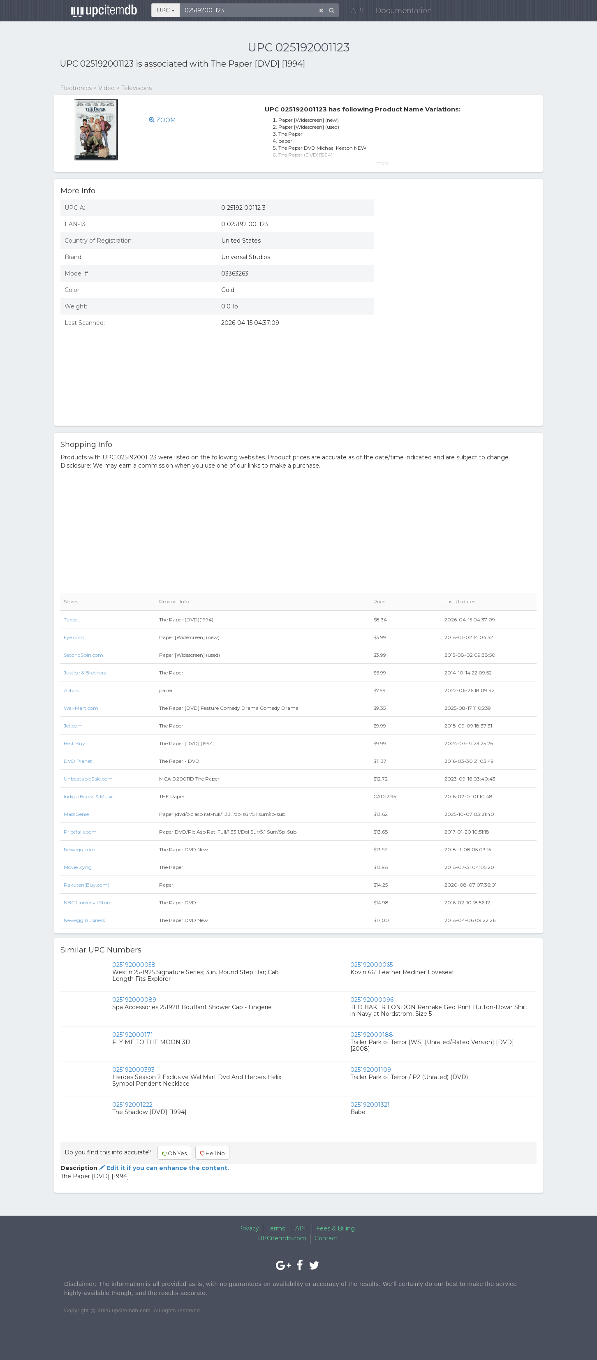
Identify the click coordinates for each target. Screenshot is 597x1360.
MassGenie (76, 814)
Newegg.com (79, 849)
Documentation (399, 12)
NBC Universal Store (87, 902)
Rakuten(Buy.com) (86, 885)
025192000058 (133, 964)
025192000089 (134, 999)
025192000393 (133, 1069)
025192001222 (132, 1104)
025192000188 (371, 1034)
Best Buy (74, 743)
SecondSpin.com (83, 655)
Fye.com (74, 637)
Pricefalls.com (80, 832)
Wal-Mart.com (81, 708)
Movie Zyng (78, 867)
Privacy (248, 1228)
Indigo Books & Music (88, 796)
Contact (326, 1238)
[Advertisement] (461, 359)
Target (71, 619)
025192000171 (132, 1034)
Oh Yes (174, 1153)
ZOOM (162, 120)
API (352, 12)
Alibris (71, 690)
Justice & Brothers (85, 673)
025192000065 (371, 964)
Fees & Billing (335, 1228)
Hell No (212, 1153)
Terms (276, 1228)
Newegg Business (84, 920)
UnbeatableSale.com (88, 779)
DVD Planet (78, 761)
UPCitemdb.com (282, 1238)
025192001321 (370, 1104)
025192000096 (371, 999)
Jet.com (73, 726)
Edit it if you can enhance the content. (163, 1168)
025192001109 (370, 1069)
